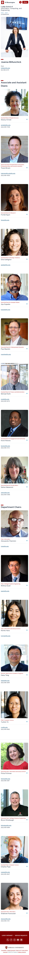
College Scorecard (11, 950)
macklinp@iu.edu (6, 354)
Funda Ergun (5, 215)
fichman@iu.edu (5, 779)
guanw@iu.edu (5, 591)
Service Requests (21, 935)
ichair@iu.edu (5, 546)
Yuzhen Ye (5, 722)
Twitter (7, 939)
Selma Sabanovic (7, 487)
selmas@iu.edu (5, 492)
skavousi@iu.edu (5, 919)
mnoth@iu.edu (5, 399)
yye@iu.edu (4, 727)
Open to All (18, 950)
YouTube (18, 939)
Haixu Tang (5, 675)
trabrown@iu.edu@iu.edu (8, 173)
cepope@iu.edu (5, 872)
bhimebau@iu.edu (6, 825)
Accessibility (3, 950)
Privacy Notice (25, 950)
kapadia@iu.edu (5, 309)
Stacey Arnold (6, 120)
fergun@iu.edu (5, 220)
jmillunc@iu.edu (5, 68)
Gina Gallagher (6, 260)
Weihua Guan (6, 586)
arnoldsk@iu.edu (5, 125)
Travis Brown (5, 168)
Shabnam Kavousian (8, 913)
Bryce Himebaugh (7, 820)
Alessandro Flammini (8, 541)
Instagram (14, 939)
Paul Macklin (5, 349)
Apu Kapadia (5, 304)
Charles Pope (6, 867)
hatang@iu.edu (5, 680)
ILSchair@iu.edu (5, 636)
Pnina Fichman (6, 773)
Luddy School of (11, 8)
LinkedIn (21, 939)
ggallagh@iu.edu (5, 265)
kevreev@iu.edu (5, 446)
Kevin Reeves (6, 441)
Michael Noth (6, 394)
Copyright (5, 952)
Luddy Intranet (7, 935)
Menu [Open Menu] (25, 2)
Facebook (11, 939)
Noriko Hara (5, 631)
